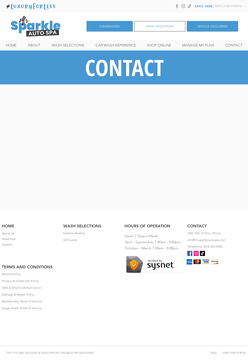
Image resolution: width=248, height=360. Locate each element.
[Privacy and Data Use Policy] (31, 281)
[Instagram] (183, 6)
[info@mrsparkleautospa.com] (216, 240)
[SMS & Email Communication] (31, 288)
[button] (68, 45)
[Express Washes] (92, 233)
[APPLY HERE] (204, 6)
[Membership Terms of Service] (31, 301)
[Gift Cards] (92, 240)
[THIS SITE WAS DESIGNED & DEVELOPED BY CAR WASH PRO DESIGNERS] (50, 353)
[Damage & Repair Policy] (31, 294)
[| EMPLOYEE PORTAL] (227, 6)
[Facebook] (176, 6)
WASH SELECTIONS (82, 226)
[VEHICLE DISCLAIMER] (212, 26)
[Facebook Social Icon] (189, 253)
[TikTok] (189, 6)
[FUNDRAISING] (110, 26)
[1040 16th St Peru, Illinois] (216, 233)
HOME (8, 226)
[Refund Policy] (31, 274)
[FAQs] (213, 353)
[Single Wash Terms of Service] (31, 308)
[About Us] (31, 233)
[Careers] (31, 244)
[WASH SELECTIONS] (159, 26)
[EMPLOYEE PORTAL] (234, 353)
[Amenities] (31, 239)
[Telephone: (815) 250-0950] (216, 246)
